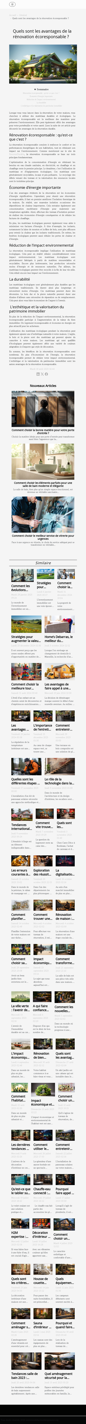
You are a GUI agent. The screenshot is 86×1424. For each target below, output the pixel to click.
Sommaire (43, 89)
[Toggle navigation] (12, 4)
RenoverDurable (16, 154)
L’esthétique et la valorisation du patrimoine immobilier (41, 106)
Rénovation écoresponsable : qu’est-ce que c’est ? (41, 93)
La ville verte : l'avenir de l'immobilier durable (20, 1012)
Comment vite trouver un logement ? (44, 829)
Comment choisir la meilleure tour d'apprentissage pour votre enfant (26, 690)
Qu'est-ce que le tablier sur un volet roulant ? (20, 1195)
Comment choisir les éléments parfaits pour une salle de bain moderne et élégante (43, 484)
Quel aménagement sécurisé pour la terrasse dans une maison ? (58, 1380)
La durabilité (41, 102)
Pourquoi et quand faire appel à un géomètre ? (64, 1329)
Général (23, 15)
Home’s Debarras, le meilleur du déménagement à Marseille (59, 643)
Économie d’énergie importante (41, 96)
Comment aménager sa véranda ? (20, 1327)
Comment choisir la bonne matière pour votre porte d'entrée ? (43, 431)
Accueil (12, 15)
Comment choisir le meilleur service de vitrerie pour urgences (43, 537)
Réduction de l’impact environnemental (41, 99)
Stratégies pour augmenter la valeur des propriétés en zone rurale (25, 643)
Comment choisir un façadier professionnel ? (64, 1240)
